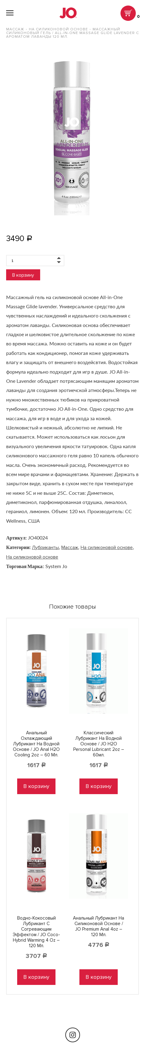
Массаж (15, 29)
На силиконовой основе (58, 29)
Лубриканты (45, 547)
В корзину (23, 275)
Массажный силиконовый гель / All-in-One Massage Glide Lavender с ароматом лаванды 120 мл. (72, 33)
